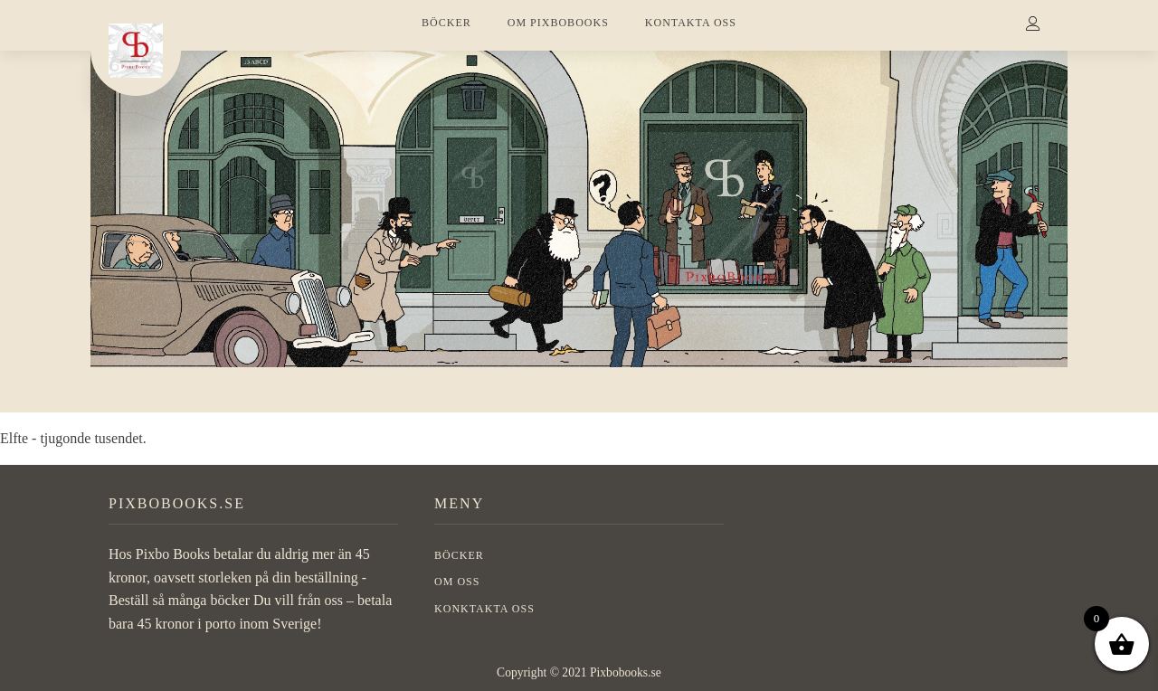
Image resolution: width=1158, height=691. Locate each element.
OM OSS (456, 581)
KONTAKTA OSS (690, 22)
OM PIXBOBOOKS (558, 22)
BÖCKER (446, 22)
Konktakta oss (484, 608)
